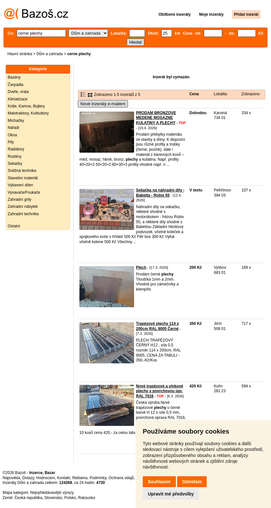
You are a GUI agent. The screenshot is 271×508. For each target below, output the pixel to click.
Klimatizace (17, 99)
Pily (11, 142)
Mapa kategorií (15, 492)
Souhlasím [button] (159, 481)
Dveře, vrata (18, 91)
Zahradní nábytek (23, 206)
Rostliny (15, 156)
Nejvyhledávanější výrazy (52, 492)
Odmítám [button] (192, 481)
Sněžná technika (22, 170)
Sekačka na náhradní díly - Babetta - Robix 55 (160, 193)
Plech (141, 267)
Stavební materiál (23, 178)
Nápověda (11, 478)
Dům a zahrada (49, 54)
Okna (12, 135)
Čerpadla (15, 84)
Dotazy (28, 478)
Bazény (14, 77)
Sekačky (15, 163)
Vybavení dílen (20, 185)
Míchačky (16, 120)
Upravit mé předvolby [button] (171, 493)
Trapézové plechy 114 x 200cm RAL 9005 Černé (157, 326)
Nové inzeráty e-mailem (102, 103)
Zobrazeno (250, 94)
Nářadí (13, 127)
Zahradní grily (19, 199)
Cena (194, 94)
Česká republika (28, 497)
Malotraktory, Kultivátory (28, 113)
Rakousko (86, 497)
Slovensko (53, 497)
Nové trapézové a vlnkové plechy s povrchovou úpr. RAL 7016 (159, 391)
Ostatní (14, 226)
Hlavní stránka (19, 54)
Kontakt (63, 478)
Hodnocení (45, 478)
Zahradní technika (23, 214)
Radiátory (16, 149)
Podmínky (98, 478)
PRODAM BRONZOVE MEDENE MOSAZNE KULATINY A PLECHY (156, 118)
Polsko (70, 497)
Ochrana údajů (121, 478)
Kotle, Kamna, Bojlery (26, 106)
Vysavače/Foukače (24, 192)
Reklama (79, 478)
